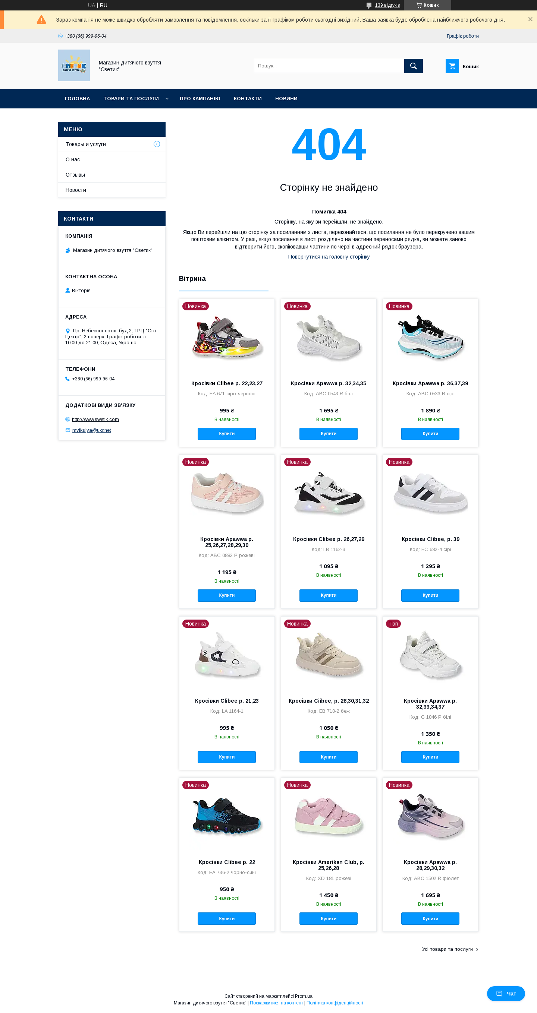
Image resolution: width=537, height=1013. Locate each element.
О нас (73, 159)
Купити (227, 433)
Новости (76, 190)
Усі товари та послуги (447, 949)
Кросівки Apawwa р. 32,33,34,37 (430, 704)
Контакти (248, 98)
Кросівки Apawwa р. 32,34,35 (328, 383)
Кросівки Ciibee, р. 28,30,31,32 (329, 701)
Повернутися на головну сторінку (329, 257)
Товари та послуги (131, 98)
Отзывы (75, 175)
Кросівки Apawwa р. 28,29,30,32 (430, 865)
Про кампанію (200, 98)
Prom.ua (304, 996)
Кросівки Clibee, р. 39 (430, 539)
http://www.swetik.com (95, 419)
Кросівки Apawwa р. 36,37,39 (430, 383)
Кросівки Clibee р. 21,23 (227, 701)
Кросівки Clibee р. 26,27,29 (328, 539)
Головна (77, 98)
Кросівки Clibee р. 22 (227, 862)
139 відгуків (387, 5)
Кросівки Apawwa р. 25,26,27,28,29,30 (226, 542)
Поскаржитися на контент (276, 1003)
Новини (286, 98)
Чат (506, 993)
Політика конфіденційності (335, 1003)
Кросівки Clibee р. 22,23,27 (227, 383)
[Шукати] (413, 66)
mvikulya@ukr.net (91, 430)
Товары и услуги (86, 144)
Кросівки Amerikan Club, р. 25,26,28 (328, 865)
